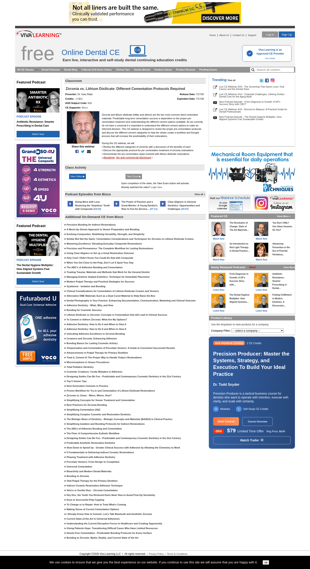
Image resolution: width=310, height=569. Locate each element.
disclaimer (109, 157)
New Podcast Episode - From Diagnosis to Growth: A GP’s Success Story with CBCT (249, 102)
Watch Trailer (252, 440)
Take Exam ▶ (134, 176)
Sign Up (287, 34)
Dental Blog (70, 69)
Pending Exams (208, 69)
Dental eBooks (142, 69)
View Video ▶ (77, 176)
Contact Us (238, 35)
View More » (284, 216)
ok (265, 562)
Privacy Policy (156, 554)
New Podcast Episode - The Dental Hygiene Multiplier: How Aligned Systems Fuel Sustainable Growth (250, 118)
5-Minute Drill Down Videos (96, 69)
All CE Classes (25, 69)
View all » (200, 194)
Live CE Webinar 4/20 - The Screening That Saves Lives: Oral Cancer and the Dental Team (251, 87)
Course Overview (257, 421)
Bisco (85, 107)
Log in (270, 34)
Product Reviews (185, 69)
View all (232, 80)
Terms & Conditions (177, 554)
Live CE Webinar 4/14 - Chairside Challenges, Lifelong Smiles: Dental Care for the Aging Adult (252, 95)
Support (252, 35)
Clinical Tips (123, 69)
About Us (224, 35)
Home (212, 35)
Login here (156, 187)
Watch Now (38, 134)
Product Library (163, 69)
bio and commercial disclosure (133, 157)
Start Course (226, 421)
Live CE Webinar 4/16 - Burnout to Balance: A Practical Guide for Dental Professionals (253, 110)
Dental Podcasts (51, 69)
